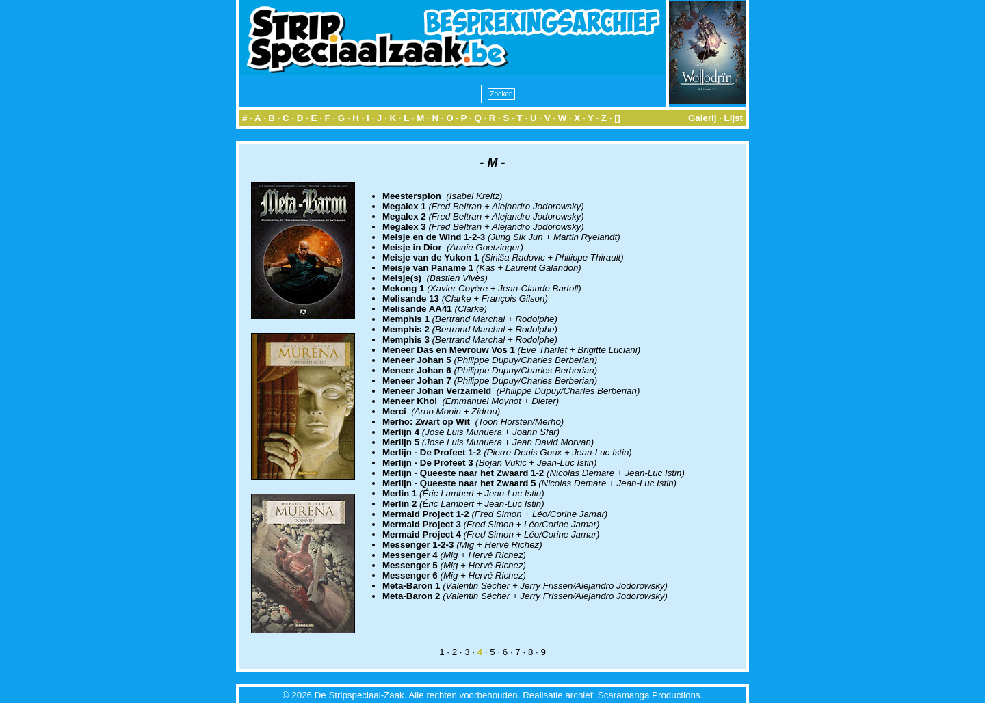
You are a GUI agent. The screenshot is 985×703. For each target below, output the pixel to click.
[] (617, 118)
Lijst (733, 118)
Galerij (702, 118)
